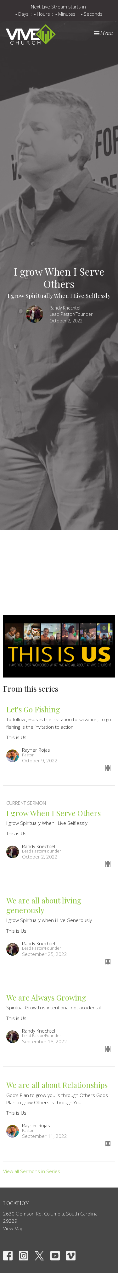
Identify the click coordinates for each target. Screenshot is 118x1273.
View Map (13, 1228)
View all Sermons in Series (31, 1171)
